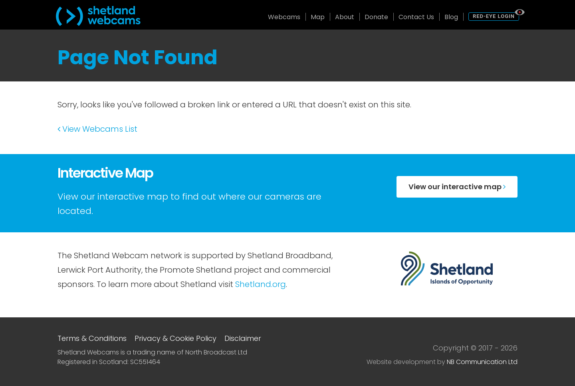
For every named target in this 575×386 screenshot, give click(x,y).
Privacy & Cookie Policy (175, 338)
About (344, 17)
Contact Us (416, 17)
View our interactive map (457, 187)
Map (318, 17)
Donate (376, 17)
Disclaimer (242, 338)
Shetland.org (260, 284)
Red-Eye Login (494, 16)
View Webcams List (97, 129)
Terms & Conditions (92, 338)
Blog (451, 17)
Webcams (284, 17)
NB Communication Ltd (482, 361)
